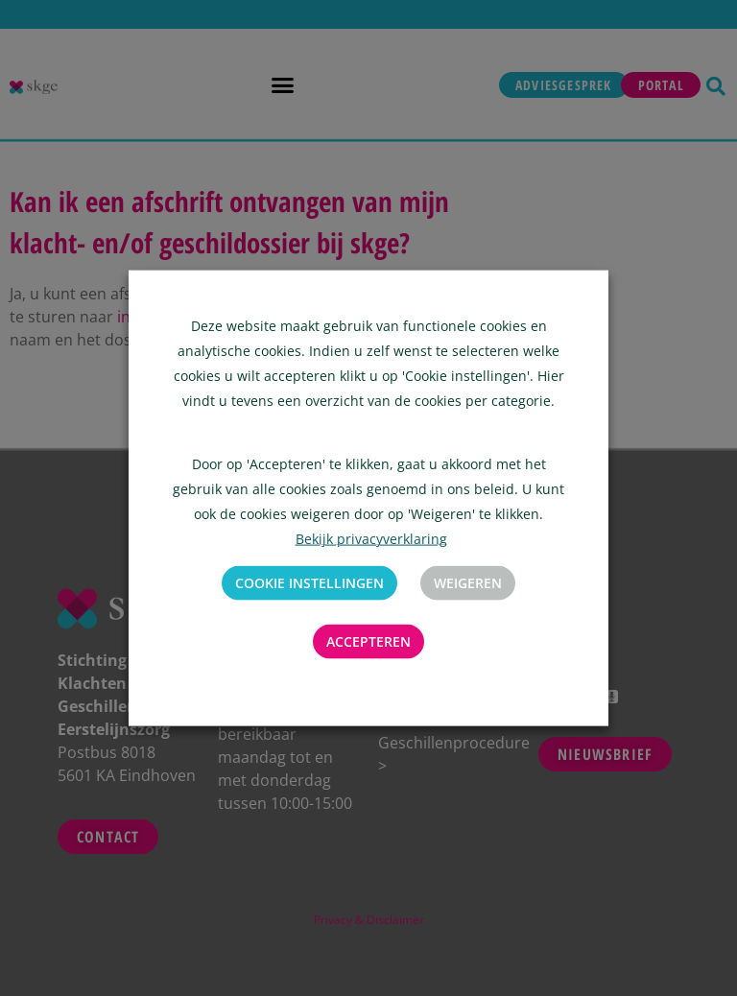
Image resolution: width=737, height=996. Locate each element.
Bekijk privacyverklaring (371, 539)
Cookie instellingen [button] (309, 583)
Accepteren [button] (368, 641)
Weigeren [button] (468, 583)
